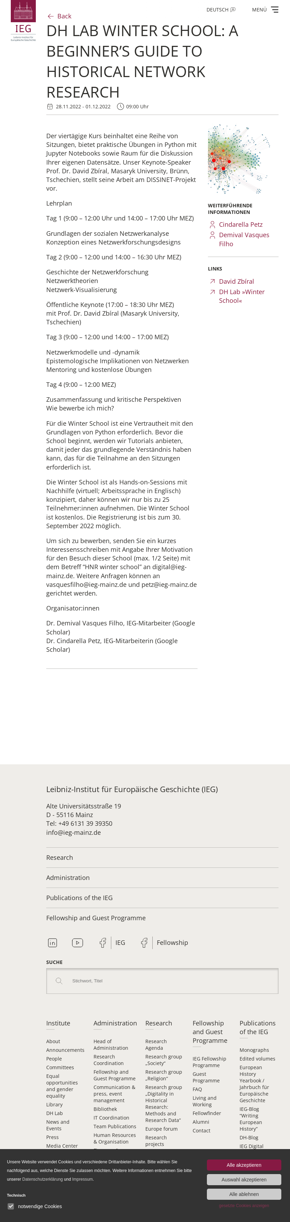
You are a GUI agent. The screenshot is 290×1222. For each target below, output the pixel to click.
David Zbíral (236, 281)
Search (59, 981)
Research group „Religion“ (163, 1075)
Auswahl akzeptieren (243, 1179)
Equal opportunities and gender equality (62, 1086)
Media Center (62, 1145)
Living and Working (205, 1101)
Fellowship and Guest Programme (96, 918)
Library (54, 1104)
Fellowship (172, 942)
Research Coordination (109, 1059)
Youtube (77, 943)
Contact (201, 1130)
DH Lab (54, 1113)
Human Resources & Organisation (115, 1138)
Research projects (156, 1140)
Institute (58, 1023)
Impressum (82, 1179)
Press (52, 1137)
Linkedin (52, 943)
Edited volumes (257, 1058)
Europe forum (161, 1128)
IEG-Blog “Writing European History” (251, 1119)
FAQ (197, 1089)
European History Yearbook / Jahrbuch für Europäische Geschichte (254, 1084)
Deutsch (217, 9)
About (53, 1041)
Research (59, 857)
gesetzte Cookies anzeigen (244, 1205)
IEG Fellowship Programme (209, 1062)
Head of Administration (111, 1044)
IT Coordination (111, 1117)
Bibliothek (105, 1109)
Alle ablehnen (244, 1194)
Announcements (65, 1050)
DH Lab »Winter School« (242, 296)
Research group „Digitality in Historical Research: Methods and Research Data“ (163, 1103)
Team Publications (115, 1126)
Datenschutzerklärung (42, 1179)
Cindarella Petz (241, 224)
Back (64, 16)
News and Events (58, 1125)
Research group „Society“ (163, 1059)
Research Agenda (156, 1044)
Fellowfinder (207, 1113)
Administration (68, 877)
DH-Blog (249, 1137)
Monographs (254, 1050)
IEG (120, 942)
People (54, 1058)
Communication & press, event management (114, 1094)
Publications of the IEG (79, 897)
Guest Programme (206, 1077)
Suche (54, 962)
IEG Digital (252, 1146)
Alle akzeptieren (244, 1165)
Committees (60, 1067)
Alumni (201, 1122)
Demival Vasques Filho (244, 239)
